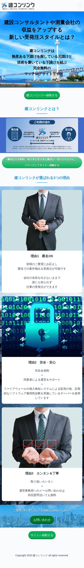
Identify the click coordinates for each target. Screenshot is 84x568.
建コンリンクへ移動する (42, 95)
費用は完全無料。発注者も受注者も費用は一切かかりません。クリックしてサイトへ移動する (42, 162)
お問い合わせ (42, 519)
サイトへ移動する (42, 535)
